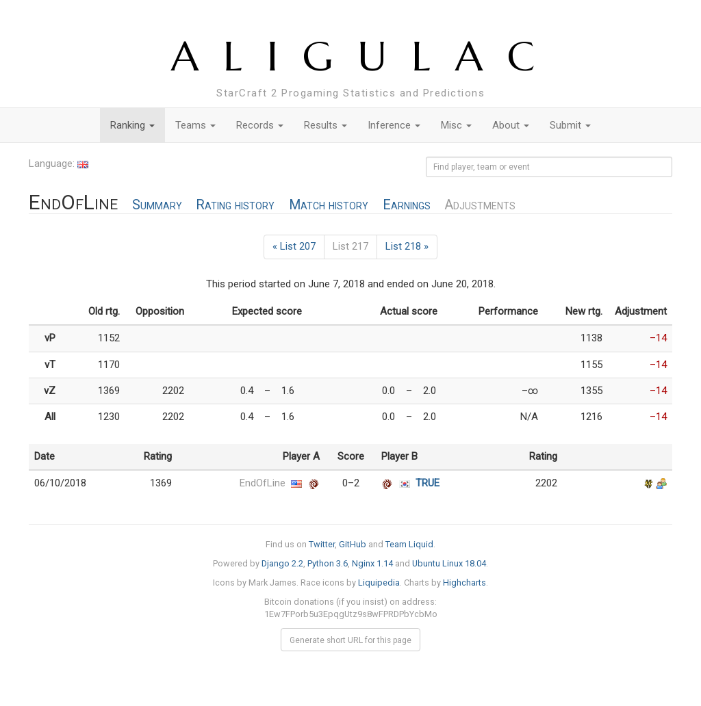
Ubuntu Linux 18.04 (449, 563)
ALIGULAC (365, 56)
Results (325, 125)
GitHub (352, 544)
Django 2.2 (282, 563)
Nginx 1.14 (372, 563)
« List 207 (294, 246)
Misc (456, 125)
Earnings (407, 205)
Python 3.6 (327, 563)
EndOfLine (262, 483)
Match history (328, 205)
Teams (195, 125)
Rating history (235, 205)
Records (259, 125)
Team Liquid (409, 544)
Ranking (132, 125)
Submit (570, 125)
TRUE (427, 483)
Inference (394, 125)
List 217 (350, 246)
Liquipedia (379, 582)
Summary (157, 205)
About (510, 125)
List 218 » (407, 246)
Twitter (322, 544)
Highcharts (464, 582)
